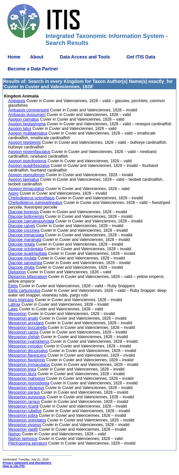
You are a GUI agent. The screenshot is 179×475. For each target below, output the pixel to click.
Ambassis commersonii (28, 110)
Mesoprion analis (23, 318)
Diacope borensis (23, 212)
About (36, 56)
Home (14, 56)
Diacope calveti (21, 225)
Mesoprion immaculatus (29, 364)
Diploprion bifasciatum (27, 276)
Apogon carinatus (23, 119)
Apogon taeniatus (23, 179)
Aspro (13, 193)
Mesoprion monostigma (29, 383)
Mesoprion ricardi (23, 406)
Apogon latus (19, 128)
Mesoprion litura (22, 374)
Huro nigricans (21, 299)
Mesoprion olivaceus (26, 387)
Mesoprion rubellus (25, 411)
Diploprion (17, 272)
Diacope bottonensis (26, 216)
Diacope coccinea (24, 230)
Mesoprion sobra (23, 415)
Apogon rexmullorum (26, 175)
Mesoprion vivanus (24, 424)
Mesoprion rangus (24, 401)
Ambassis (16, 101)
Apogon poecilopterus (27, 161)
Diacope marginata (25, 239)
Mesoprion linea (22, 369)
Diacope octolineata (25, 249)
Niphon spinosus (23, 438)
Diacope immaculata (26, 235)
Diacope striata (21, 267)
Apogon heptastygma (27, 124)
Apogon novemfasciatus (29, 151)
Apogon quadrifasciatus (29, 165)
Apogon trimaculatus (26, 188)
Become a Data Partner (33, 68)
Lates (13, 309)
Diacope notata (21, 244)
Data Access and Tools (85, 56)
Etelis (13, 286)
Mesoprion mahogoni (26, 378)
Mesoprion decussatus (28, 350)
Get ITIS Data (140, 56)
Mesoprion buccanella (27, 327)
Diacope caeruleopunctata (31, 221)
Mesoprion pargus (24, 392)
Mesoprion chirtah (24, 337)
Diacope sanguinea (25, 262)
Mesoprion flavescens (27, 355)
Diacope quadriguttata (27, 253)
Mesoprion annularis (26, 323)
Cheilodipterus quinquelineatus (35, 202)
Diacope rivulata (22, 258)
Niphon (14, 434)
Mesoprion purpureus (27, 397)
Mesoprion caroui (23, 332)
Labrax (14, 304)
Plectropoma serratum (27, 443)
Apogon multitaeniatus (28, 133)
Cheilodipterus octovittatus (31, 198)
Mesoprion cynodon (25, 346)
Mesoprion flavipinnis (26, 360)
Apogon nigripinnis (24, 142)
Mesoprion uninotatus (27, 420)
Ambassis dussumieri (27, 114)
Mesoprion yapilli (23, 429)
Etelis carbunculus (24, 290)
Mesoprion (17, 313)
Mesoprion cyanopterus (29, 341)
